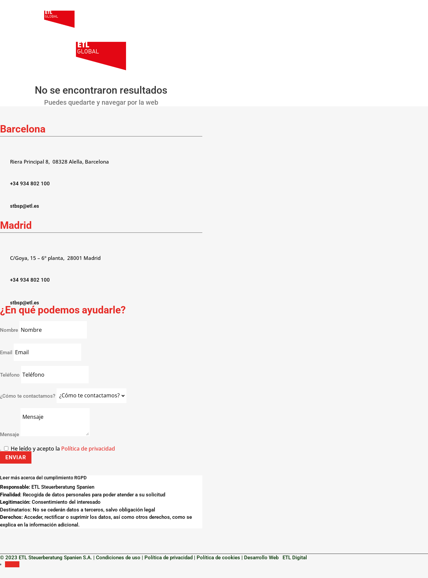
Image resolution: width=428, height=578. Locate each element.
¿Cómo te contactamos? (27, 396)
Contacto (354, 19)
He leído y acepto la (63, 448)
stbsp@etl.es (24, 206)
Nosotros (207, 19)
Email (7, 353)
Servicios (318, 19)
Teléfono (10, 375)
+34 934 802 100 (30, 184)
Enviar (15, 457)
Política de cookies (218, 558)
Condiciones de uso (118, 558)
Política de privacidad (88, 448)
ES (376, 19)
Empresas (238, 19)
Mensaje (9, 434)
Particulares (278, 19)
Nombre (9, 330)
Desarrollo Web (262, 558)
